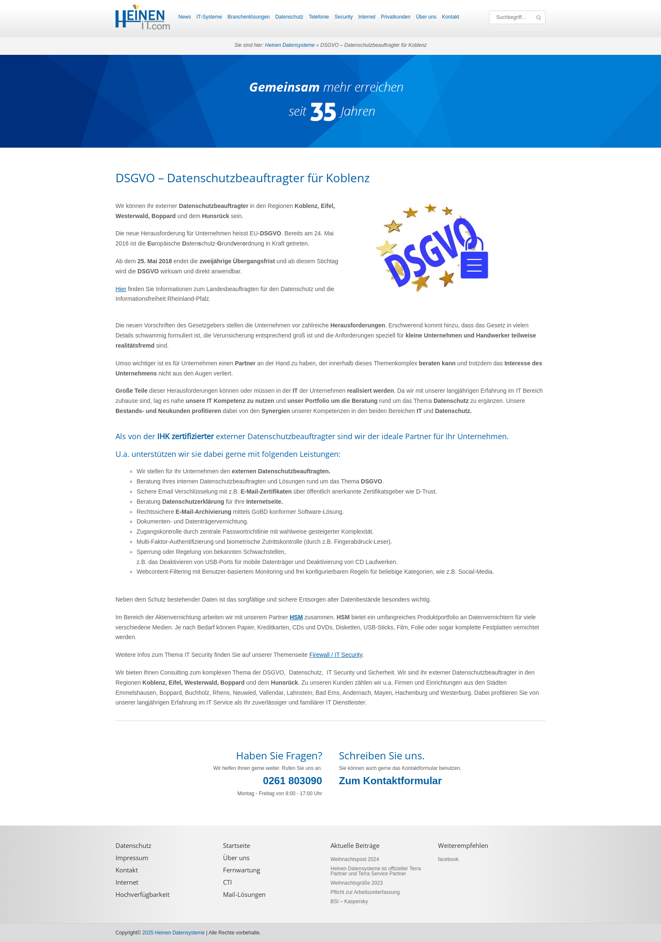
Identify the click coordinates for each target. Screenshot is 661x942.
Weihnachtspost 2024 (354, 859)
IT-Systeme (209, 17)
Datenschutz (289, 17)
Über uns (426, 17)
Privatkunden (396, 17)
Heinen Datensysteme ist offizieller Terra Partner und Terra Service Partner (375, 871)
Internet (367, 17)
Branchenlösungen (249, 17)
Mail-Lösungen (244, 894)
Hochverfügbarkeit (142, 894)
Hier (121, 289)
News (184, 17)
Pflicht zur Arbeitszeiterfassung (365, 892)
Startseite (236, 845)
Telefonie (319, 17)
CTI (227, 882)
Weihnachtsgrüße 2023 (356, 883)
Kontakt (450, 17)
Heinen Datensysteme (290, 45)
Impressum (132, 858)
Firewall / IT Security (336, 654)
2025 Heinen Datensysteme (173, 933)
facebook (448, 859)
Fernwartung (241, 870)
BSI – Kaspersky (349, 901)
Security (344, 17)
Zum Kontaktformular (390, 780)
